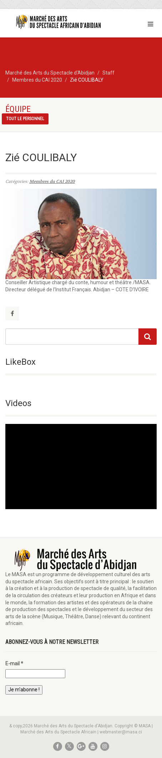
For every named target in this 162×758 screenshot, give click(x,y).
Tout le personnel (25, 118)
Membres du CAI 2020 (52, 181)
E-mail (14, 663)
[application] (81, 466)
